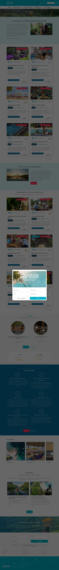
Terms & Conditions (21, 298)
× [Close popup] (45, 270)
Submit (37, 298)
